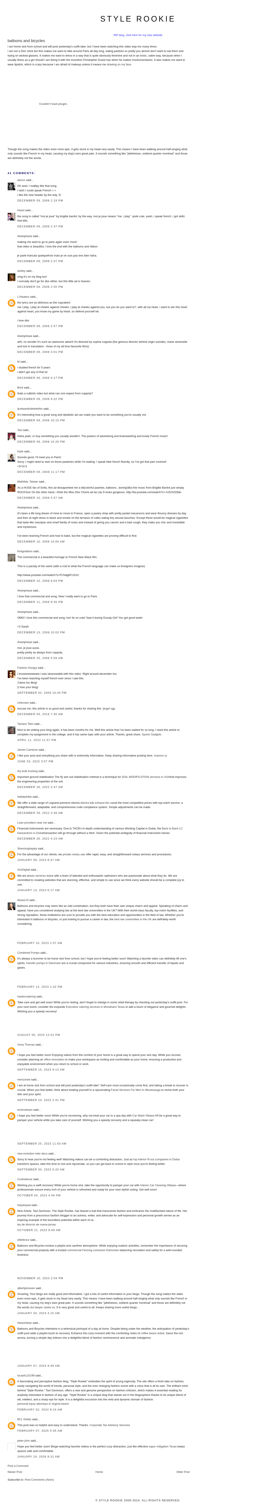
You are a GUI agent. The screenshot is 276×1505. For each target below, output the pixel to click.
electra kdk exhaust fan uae (97, 802)
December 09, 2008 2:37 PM (40, 226)
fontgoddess (25, 551)
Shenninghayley (27, 848)
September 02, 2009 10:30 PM (42, 692)
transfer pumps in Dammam (43, 963)
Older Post (183, 1472)
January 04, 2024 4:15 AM (38, 1313)
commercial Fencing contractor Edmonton (93, 1250)
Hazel (20, 210)
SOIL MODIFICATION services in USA (146, 776)
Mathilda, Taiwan (27, 481)
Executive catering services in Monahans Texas (95, 1006)
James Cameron (27, 749)
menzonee (23, 1079)
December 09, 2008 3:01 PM (40, 352)
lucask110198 (25, 1375)
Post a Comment (18, 1465)
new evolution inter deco (32, 1153)
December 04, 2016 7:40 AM (40, 714)
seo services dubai (41, 875)
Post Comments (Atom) (39, 1479)
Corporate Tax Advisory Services (109, 1425)
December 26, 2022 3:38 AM (40, 813)
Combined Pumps (28, 952)
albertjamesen (26, 1288)
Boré (20, 387)
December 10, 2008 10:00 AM (41, 541)
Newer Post (15, 1472)
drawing (112, 64)
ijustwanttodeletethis (29, 408)
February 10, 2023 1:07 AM (39, 943)
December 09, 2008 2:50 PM (40, 286)
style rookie (138, 18)
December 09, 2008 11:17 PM (41, 471)
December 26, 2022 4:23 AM (40, 838)
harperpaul (24, 1205)
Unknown (23, 702)
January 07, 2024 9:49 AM (38, 1365)
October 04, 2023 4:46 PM (39, 1195)
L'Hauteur (23, 296)
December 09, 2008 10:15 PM (41, 420)
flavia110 (22, 900)
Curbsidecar (24, 1179)
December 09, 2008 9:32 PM (40, 399)
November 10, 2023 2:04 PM (40, 1278)
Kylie (20, 451)
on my (121, 64)
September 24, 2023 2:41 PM (41, 1100)
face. (129, 64)
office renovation (54, 1059)
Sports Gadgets (151, 734)
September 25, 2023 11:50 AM (41, 1143)
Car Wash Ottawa (143, 1115)
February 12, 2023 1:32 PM (39, 986)
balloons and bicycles (26, 41)
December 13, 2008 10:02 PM (41, 632)
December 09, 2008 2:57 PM (40, 326)
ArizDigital (23, 869)
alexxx (21, 180)
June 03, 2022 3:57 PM (35, 761)
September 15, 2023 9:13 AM (41, 1069)
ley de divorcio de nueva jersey (36, 1224)
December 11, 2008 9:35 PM (40, 602)
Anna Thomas (26, 1044)
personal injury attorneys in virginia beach (43, 1403)
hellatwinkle (24, 796)
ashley (21, 270)
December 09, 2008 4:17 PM (40, 377)
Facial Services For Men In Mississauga (136, 1089)
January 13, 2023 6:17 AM (38, 890)
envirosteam (25, 1109)
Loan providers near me (32, 822)
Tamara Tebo (25, 723)
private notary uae (74, 854)
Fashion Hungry (27, 667)
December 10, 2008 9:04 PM (40, 580)
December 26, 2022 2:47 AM (40, 787)
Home (99, 1472)
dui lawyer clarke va (42, 1307)
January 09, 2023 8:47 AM (38, 860)
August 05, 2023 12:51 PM (38, 1034)
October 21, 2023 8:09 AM (39, 1230)
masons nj (160, 755)
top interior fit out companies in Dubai (156, 1159)
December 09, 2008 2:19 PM (40, 200)
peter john (23, 1440)
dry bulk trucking (27, 771)
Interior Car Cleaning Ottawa (158, 1185)
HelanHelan (24, 1322)
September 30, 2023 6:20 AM (41, 1169)
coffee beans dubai (152, 1333)
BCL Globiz (24, 1419)
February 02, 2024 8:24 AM (39, 1409)
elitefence (23, 1239)
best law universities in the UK (133, 919)
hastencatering (26, 996)
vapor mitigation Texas (163, 1446)
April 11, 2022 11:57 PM (36, 740)
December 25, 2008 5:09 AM (40, 658)
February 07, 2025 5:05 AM (39, 1430)
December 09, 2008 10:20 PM (41, 441)
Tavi (19, 430)
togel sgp (109, 708)
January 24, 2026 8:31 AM (38, 1456)
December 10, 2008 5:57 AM (40, 497)
